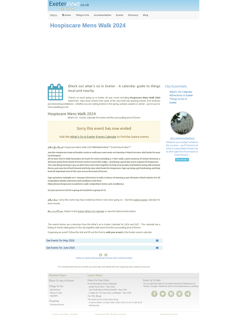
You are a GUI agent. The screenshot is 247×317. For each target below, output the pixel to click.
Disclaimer (64, 314)
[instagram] (73, 8)
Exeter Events (140, 200)
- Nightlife (53, 296)
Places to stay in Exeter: (61, 280)
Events (119, 15)
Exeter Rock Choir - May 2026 (102, 287)
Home (66, 15)
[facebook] (63, 8)
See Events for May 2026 (60, 240)
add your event (114, 232)
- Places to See (55, 293)
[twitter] (68, 8)
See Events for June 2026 (60, 247)
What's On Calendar (180, 91)
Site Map (74, 314)
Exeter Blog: (113, 299)
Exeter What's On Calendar (91, 211)
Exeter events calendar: (106, 284)
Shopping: (54, 301)
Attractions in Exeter (181, 95)
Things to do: (56, 286)
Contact (55, 314)
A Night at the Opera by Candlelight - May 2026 (110, 293)
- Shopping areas (56, 304)
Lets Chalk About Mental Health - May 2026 (108, 290)
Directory (133, 15)
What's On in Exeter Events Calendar (93, 136)
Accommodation (102, 15)
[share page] (179, 294)
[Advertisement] (123, 59)
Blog (145, 15)
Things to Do (82, 15)
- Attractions (54, 290)
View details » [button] (182, 160)
